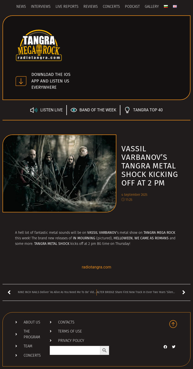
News (21, 7)
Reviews (90, 7)
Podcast (132, 7)
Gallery (152, 7)
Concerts (111, 7)
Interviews (41, 7)
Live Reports (67, 7)
